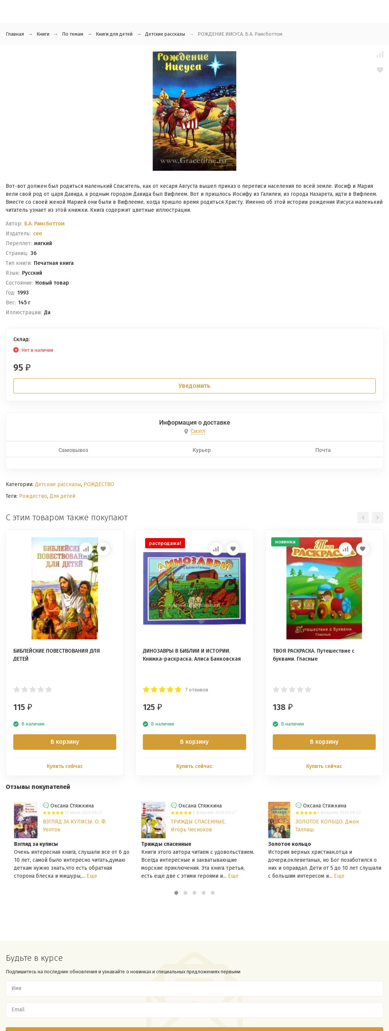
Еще (214, 876)
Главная (15, 34)
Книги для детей (114, 34)
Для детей (62, 496)
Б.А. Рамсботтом (44, 223)
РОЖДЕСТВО (99, 484)
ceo (37, 233)
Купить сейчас (65, 766)
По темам (72, 34)
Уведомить (194, 385)
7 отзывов (196, 690)
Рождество (33, 496)
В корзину (65, 741)
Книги (42, 34)
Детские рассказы (165, 34)
